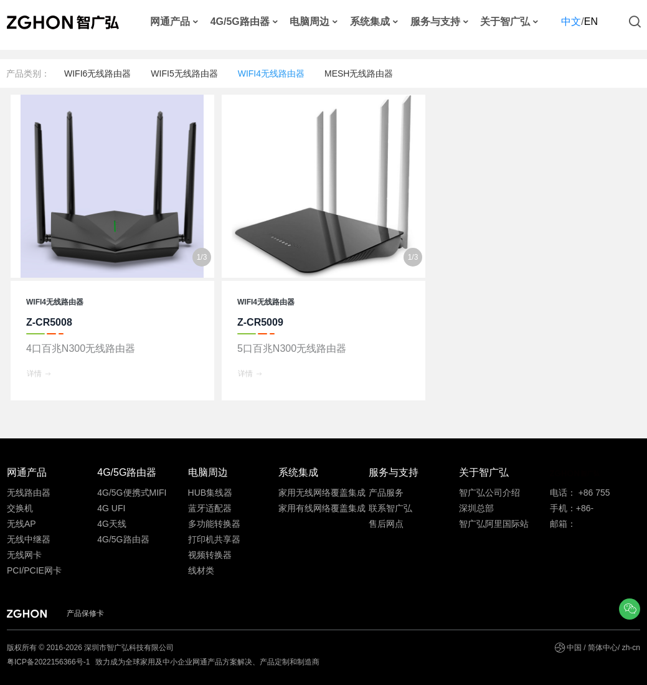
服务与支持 (435, 22)
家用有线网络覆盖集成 (322, 508)
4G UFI (111, 508)
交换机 (20, 508)
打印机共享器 (214, 539)
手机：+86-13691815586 (576, 509)
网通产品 (170, 22)
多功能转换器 (214, 524)
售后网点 (386, 524)
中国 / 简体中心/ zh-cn (603, 647)
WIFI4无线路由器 (271, 73)
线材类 (201, 570)
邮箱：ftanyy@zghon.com (587, 525)
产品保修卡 (85, 613)
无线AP (21, 524)
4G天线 (111, 524)
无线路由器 (28, 493)
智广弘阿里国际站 (494, 524)
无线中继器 (28, 539)
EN (591, 21)
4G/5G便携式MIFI (131, 493)
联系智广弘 (390, 508)
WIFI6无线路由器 (97, 73)
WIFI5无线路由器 (184, 73)
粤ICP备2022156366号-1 (49, 662)
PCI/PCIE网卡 (34, 570)
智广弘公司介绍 (489, 493)
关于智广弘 (505, 22)
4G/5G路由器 (240, 22)
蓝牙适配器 (210, 508)
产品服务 (386, 493)
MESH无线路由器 (358, 73)
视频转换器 (210, 555)
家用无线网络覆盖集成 (322, 493)
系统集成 (370, 22)
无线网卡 (24, 555)
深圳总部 (476, 508)
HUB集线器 (210, 493)
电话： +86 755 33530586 (580, 494)
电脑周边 (309, 22)
